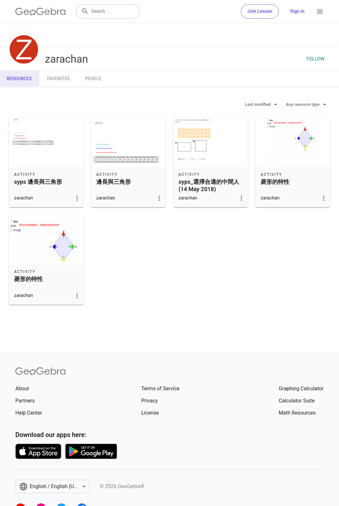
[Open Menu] (320, 11)
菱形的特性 (275, 181)
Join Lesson (259, 11)
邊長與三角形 (113, 181)
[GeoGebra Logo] (40, 11)
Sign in (297, 11)
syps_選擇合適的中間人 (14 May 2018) (208, 185)
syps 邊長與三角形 (38, 181)
